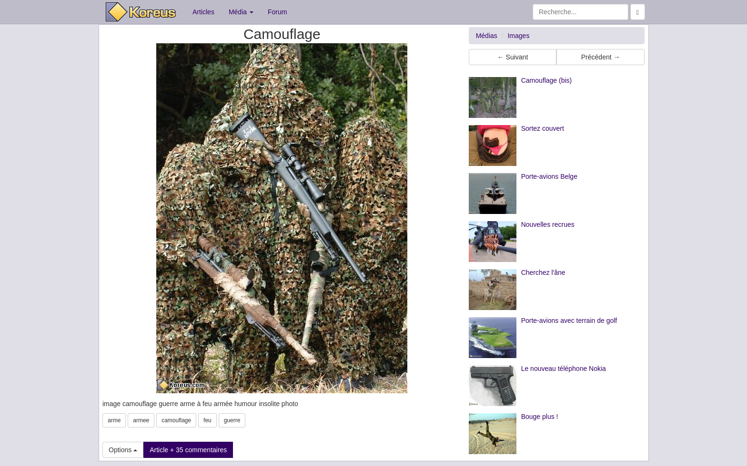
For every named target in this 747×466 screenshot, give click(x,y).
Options (123, 450)
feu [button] (207, 420)
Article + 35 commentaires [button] (188, 450)
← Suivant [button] (512, 57)
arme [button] (114, 420)
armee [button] (141, 420)
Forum (277, 12)
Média (241, 12)
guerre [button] (232, 420)
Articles (203, 12)
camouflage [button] (176, 420)
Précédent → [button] (600, 57)
